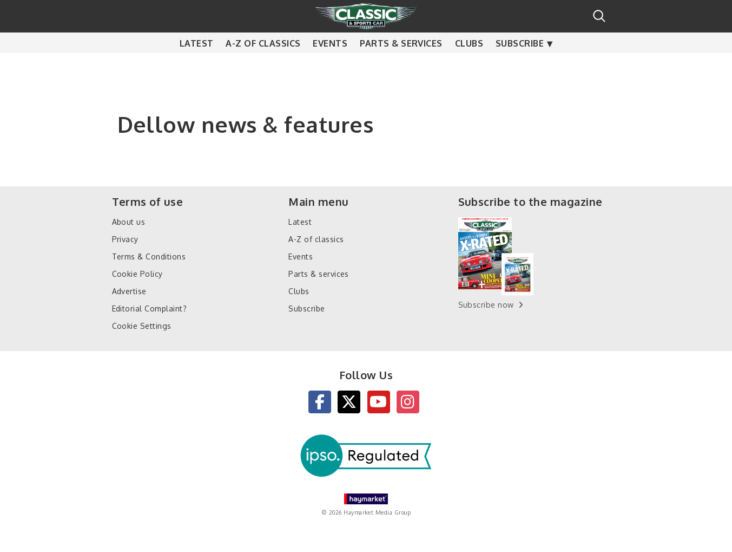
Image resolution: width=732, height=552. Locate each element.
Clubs (469, 65)
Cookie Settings (142, 325)
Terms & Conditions (149, 256)
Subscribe (520, 65)
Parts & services (401, 65)
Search (599, 16)
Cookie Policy (137, 273)
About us (129, 221)
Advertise (129, 291)
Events (330, 65)
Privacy (125, 239)
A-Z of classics (263, 65)
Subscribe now (486, 304)
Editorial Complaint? (149, 308)
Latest (197, 65)
